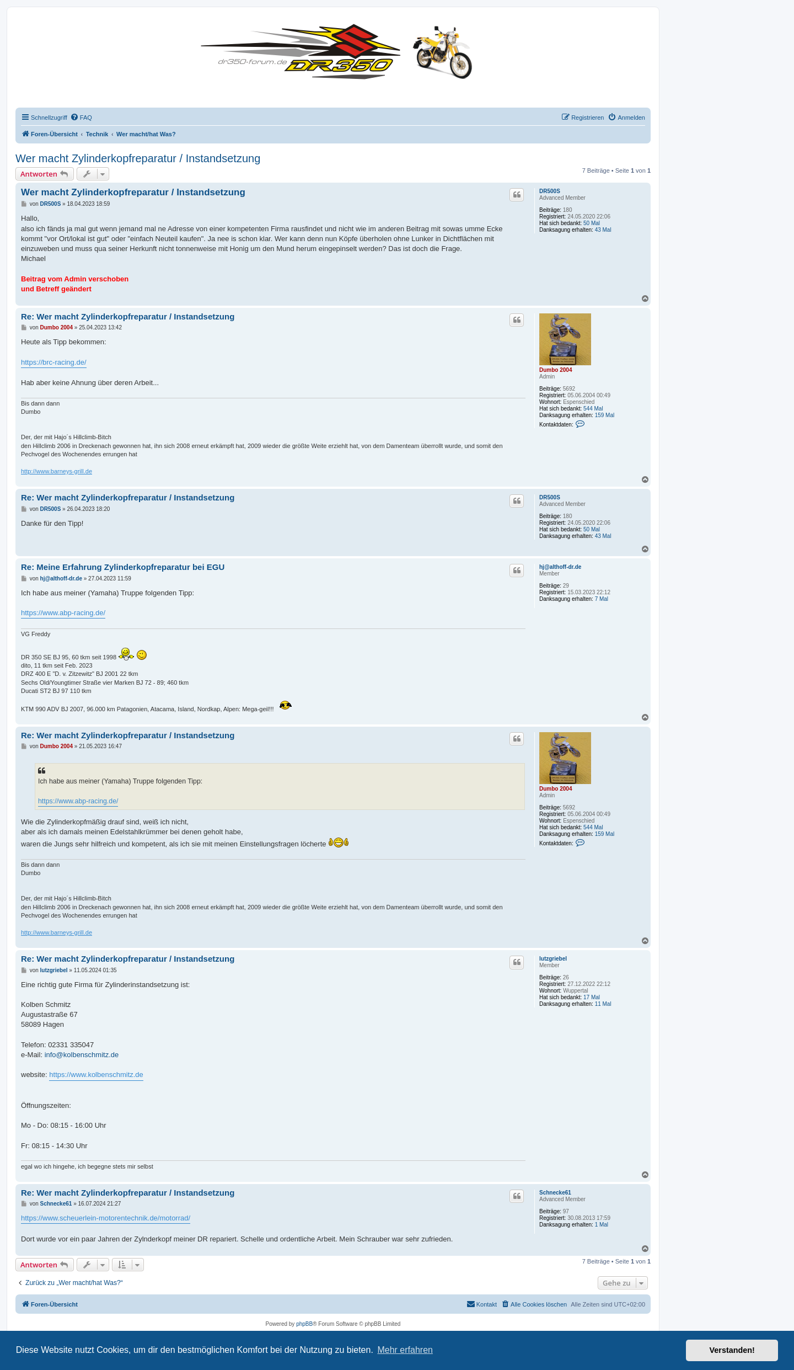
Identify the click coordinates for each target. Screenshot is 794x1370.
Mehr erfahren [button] (405, 1350)
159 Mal (605, 415)
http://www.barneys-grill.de (56, 471)
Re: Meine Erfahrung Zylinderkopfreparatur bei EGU (122, 567)
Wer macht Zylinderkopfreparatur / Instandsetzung (137, 158)
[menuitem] (81, 117)
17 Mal (591, 997)
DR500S (549, 191)
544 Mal (593, 409)
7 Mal (601, 599)
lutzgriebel (553, 959)
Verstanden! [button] (732, 1350)
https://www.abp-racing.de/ (63, 613)
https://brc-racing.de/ (54, 362)
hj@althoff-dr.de (560, 567)
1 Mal (601, 1225)
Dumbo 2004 (555, 370)
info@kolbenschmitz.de (82, 1055)
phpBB (304, 1324)
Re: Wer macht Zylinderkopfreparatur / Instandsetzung (127, 316)
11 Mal (603, 1004)
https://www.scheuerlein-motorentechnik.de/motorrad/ (105, 1218)
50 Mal (591, 223)
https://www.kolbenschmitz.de (96, 1074)
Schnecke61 (555, 1193)
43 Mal (603, 230)
